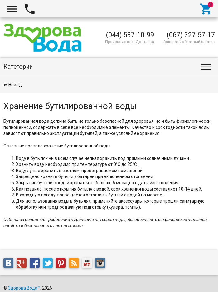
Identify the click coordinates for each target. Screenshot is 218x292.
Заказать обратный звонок (189, 41)
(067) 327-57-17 (191, 35)
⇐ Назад (12, 84)
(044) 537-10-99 (130, 35)
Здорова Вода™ (24, 287)
